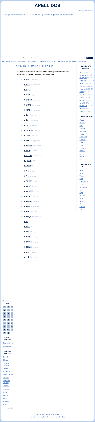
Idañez (27, 84)
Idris (26, 221)
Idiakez (27, 140)
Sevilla (5, 368)
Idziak (26, 257)
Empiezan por (8, 343)
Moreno (82, 111)
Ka (80, 154)
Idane (26, 79)
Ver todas (10, 408)
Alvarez (82, 159)
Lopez (82, 83)
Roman (82, 204)
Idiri (25, 176)
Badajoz (6, 395)
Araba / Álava (8, 375)
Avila (81, 179)
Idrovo (27, 242)
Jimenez (82, 100)
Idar (25, 89)
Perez (82, 92)
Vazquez (82, 176)
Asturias (6, 389)
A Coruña (6, 371)
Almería (6, 386)
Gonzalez (83, 75)
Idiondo (27, 165)
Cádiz (5, 404)
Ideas (26, 125)
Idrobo (27, 237)
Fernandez (83, 81)
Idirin (26, 181)
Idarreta (27, 105)
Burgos (5, 398)
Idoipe (27, 206)
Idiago (27, 135)
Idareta (27, 94)
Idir (25, 171)
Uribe (81, 198)
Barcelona (6, 357)
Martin (82, 97)
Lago (81, 193)
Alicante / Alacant (6, 382)
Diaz (81, 109)
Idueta (27, 247)
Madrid (5, 360)
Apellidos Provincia (7, 352)
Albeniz (82, 207)
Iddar (26, 115)
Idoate (27, 191)
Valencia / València (6, 364)
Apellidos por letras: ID (84, 11)
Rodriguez (83, 78)
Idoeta (27, 196)
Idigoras (27, 160)
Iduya (26, 252)
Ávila (5, 392)
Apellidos (47, 5)
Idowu (26, 211)
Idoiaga (27, 201)
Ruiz (81, 103)
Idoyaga (27, 216)
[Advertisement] (47, 36)
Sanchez (83, 89)
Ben (81, 210)
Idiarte (27, 150)
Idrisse (27, 226)
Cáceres (6, 401)
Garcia (82, 72)
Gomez (82, 95)
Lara (81, 201)
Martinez (82, 86)
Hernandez (83, 106)
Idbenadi (28, 110)
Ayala (81, 190)
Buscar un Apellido (30, 58)
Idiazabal (28, 155)
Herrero (82, 196)
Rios (81, 184)
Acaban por (7, 346)
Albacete (6, 378)
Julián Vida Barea (56, 415)
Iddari (26, 120)
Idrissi (26, 231)
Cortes (82, 173)
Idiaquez (28, 145)
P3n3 (81, 126)
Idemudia (28, 130)
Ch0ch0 (82, 123)
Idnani (27, 186)
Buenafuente (84, 148)
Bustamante (84, 182)
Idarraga (28, 100)
